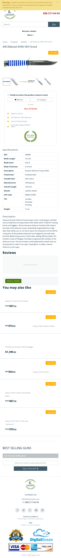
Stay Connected (30, 468)
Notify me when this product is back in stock (28, 95)
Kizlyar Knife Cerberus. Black (44, 326)
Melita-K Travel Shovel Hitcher (16, 301)
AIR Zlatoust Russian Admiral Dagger (19, 347)
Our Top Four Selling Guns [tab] (15, 456)
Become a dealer (29, 31)
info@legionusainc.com (30, 499)
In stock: (30, 104)
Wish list (19, 100)
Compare (41, 100)
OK (21, 7)
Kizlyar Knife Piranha (41, 372)
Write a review (13, 281)
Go (54, 24)
